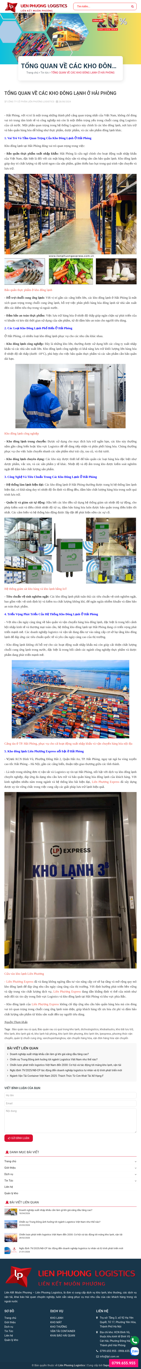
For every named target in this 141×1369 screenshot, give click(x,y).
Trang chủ (10, 1161)
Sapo (106, 1365)
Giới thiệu (10, 1167)
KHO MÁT (56, 1322)
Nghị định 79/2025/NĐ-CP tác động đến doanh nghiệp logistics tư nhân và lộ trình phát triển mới (64, 1070)
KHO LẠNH (56, 1317)
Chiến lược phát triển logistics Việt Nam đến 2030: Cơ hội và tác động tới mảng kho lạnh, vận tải (64, 1065)
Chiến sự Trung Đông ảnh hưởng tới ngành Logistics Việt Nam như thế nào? (52, 1059)
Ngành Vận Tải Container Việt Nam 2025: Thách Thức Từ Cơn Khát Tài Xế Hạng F (55, 1076)
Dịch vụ (8, 1174)
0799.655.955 (108, 1351)
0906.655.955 (126, 1351)
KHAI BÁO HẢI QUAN (62, 1335)
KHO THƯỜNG (58, 1326)
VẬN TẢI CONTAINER (62, 1331)
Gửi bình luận (18, 1138)
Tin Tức (8, 1180)
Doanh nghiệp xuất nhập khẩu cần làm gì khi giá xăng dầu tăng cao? (48, 1054)
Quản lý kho (11, 1193)
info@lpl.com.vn (109, 1356)
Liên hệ (8, 1186)
